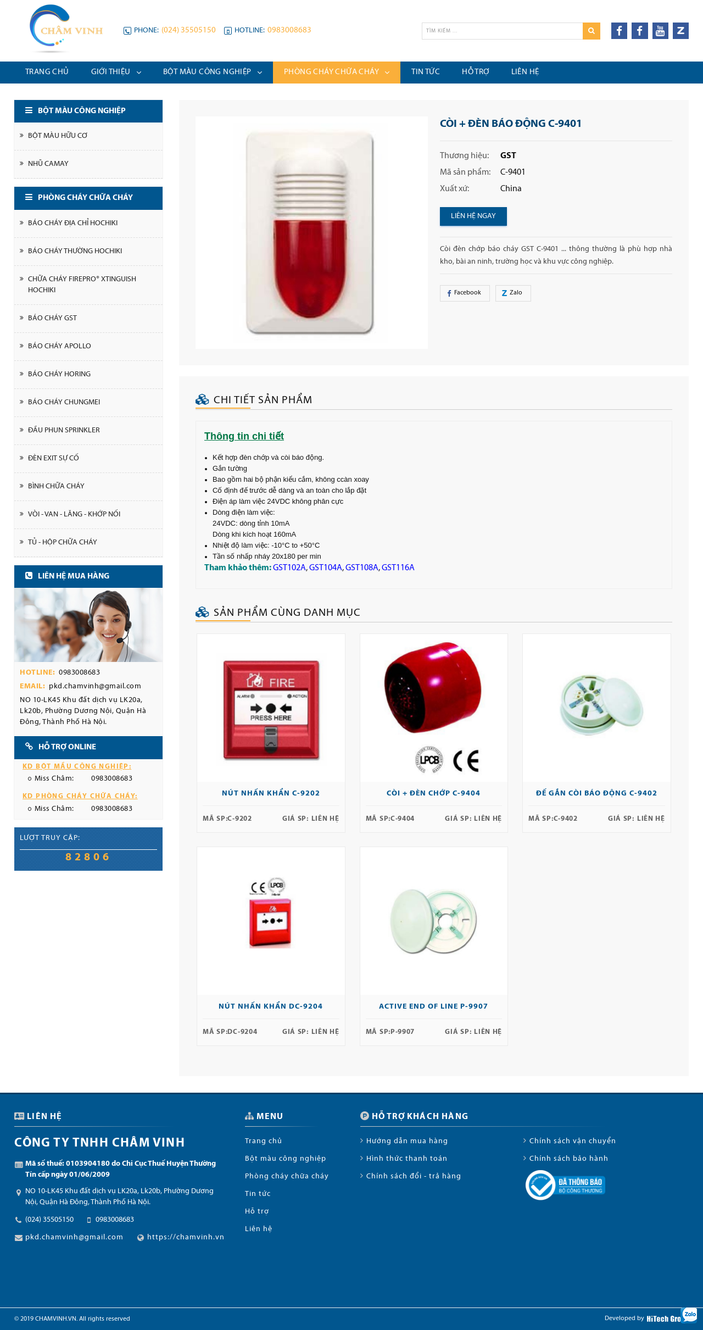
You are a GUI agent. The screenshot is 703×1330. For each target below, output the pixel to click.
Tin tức (258, 1194)
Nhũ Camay (48, 164)
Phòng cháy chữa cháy (287, 1176)
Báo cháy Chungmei (64, 402)
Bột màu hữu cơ (57, 136)
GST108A (361, 568)
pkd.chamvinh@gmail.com (95, 686)
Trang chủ (263, 1141)
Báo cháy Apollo (59, 346)
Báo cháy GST (52, 318)
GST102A (289, 568)
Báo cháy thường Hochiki (75, 251)
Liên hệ (258, 1229)
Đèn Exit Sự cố (53, 458)
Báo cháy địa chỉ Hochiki (73, 223)
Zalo (510, 293)
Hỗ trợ (257, 1211)
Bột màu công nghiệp (285, 1159)
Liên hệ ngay (473, 216)
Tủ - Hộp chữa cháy (62, 542)
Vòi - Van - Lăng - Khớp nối (74, 514)
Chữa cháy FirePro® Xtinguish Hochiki (82, 284)
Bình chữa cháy (56, 486)
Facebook (464, 293)
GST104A (325, 568)
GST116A (398, 568)
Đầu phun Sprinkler (64, 430)
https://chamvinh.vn (186, 1237)
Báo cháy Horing (59, 374)
